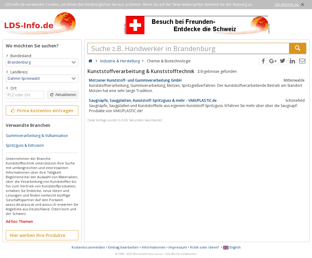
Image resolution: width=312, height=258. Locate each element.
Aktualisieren (62, 95)
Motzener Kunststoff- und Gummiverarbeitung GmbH (135, 80)
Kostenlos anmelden (88, 247)
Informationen (153, 247)
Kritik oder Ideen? (204, 247)
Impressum (177, 247)
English (232, 247)
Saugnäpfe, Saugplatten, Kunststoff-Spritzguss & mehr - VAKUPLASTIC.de (153, 100)
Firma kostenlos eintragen (41, 110)
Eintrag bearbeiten (123, 247)
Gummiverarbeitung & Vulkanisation (37, 135)
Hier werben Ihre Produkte (37, 235)
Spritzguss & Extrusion (25, 145)
